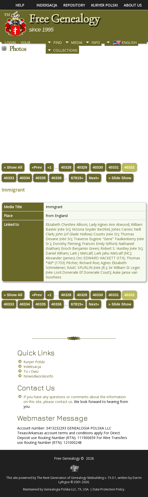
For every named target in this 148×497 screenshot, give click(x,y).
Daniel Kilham (57, 253)
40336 (56, 178)
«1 (49, 167)
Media (76, 42)
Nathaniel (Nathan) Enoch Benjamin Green (90, 246)
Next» (94, 178)
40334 (25, 178)
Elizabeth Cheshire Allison (66, 224)
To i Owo (31, 371)
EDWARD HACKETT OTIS (104, 258)
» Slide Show (119, 178)
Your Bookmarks (32, 44)
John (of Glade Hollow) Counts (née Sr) (87, 234)
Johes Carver (121, 229)
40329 (82, 167)
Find (57, 42)
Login (10, 42)
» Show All (13, 167)
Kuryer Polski (34, 361)
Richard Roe (89, 262)
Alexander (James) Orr (64, 258)
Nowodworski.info (38, 376)
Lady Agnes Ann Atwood (109, 224)
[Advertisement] (73, 107)
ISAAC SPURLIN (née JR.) (87, 267)
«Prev (37, 167)
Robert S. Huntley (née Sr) (121, 248)
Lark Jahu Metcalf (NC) (112, 253)
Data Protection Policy (108, 489)
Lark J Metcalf (81, 253)
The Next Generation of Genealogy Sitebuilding (70, 478)
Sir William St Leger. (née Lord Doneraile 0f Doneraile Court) (93, 270)
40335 (40, 178)
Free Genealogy (64, 18)
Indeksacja (32, 366)
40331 (113, 167)
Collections (65, 50)
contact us (63, 401)
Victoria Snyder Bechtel (91, 229)
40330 (98, 167)
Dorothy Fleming (66, 243)
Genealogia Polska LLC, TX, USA (66, 489)
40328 (66, 167)
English (124, 42)
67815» (77, 178)
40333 (9, 178)
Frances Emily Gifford (99, 243)
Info (95, 42)
